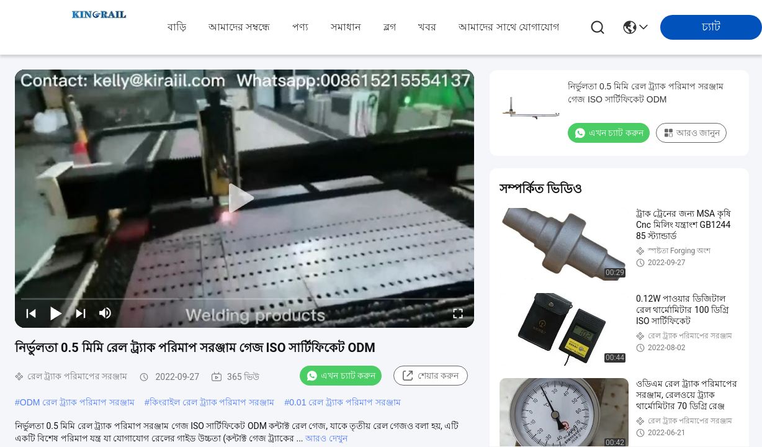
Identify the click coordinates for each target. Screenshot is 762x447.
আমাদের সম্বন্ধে (239, 27)
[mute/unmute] (105, 313)
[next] (80, 313)
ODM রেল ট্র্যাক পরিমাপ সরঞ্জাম (77, 402)
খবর (427, 27)
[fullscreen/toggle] (458, 313)
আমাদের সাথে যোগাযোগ (509, 27)
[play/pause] (55, 313)
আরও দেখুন (326, 438)
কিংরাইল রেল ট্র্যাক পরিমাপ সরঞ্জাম (212, 402)
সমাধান (346, 27)
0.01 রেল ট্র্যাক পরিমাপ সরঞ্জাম (345, 402)
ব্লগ (389, 27)
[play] (244, 198)
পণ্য (300, 27)
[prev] (31, 313)
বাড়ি (177, 27)
